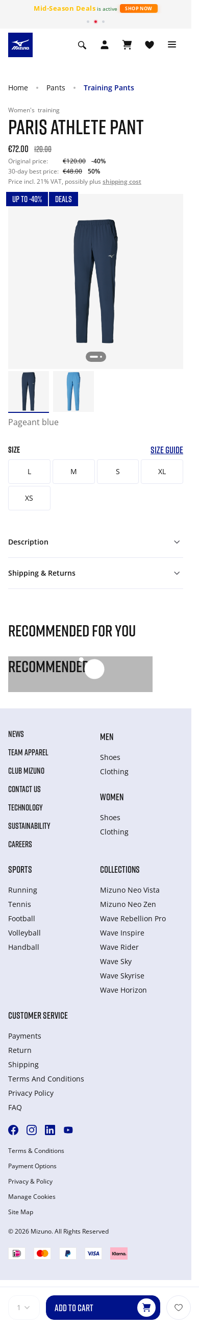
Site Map (20, 1212)
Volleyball (24, 933)
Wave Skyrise (122, 975)
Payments (24, 1036)
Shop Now (138, 8)
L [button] (29, 471)
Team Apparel (28, 752)
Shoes (110, 757)
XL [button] (162, 471)
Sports (20, 869)
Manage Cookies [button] (32, 1196)
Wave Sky (116, 961)
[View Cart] (127, 45)
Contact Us (24, 789)
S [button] (118, 471)
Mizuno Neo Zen (128, 904)
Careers (20, 844)
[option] (28, 391)
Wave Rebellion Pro (133, 918)
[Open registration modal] (104, 45)
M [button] (73, 471)
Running (22, 890)
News (16, 734)
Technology (25, 807)
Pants (55, 87)
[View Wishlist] (149, 45)
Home (18, 87)
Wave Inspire (122, 933)
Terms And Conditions (46, 1079)
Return (20, 1050)
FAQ (15, 1107)
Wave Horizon (123, 990)
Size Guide (167, 450)
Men (106, 736)
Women (111, 796)
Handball (23, 947)
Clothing (114, 771)
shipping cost (122, 181)
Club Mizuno (26, 771)
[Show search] (82, 45)
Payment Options (32, 1166)
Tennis (19, 904)
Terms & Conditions (36, 1150)
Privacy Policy (31, 1093)
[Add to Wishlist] (178, 1307)
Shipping (23, 1064)
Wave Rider (119, 947)
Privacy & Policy (30, 1181)
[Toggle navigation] (172, 45)
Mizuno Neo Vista (130, 890)
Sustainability (29, 826)
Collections (120, 869)
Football (21, 918)
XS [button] (29, 498)
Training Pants (109, 87)
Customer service (38, 1015)
